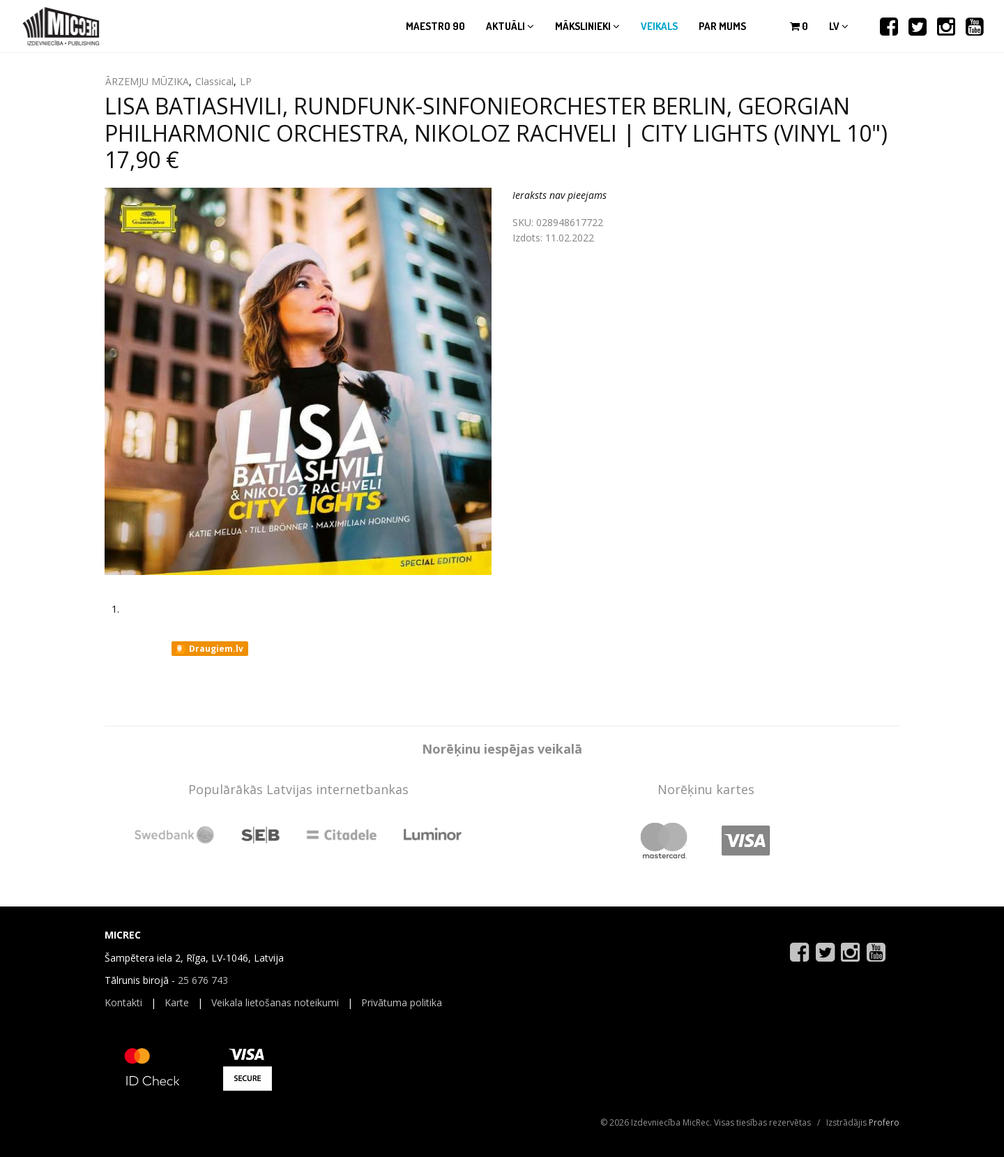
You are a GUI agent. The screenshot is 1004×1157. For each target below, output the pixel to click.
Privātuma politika (401, 1002)
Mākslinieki (587, 26)
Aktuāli (510, 26)
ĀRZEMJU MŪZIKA (147, 81)
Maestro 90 (435, 26)
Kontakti (123, 1002)
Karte (177, 1002)
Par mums (722, 26)
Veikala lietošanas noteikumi (275, 1002)
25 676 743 (203, 980)
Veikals (659, 26)
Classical (214, 81)
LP (246, 81)
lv (839, 26)
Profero (884, 1122)
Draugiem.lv (208, 649)
